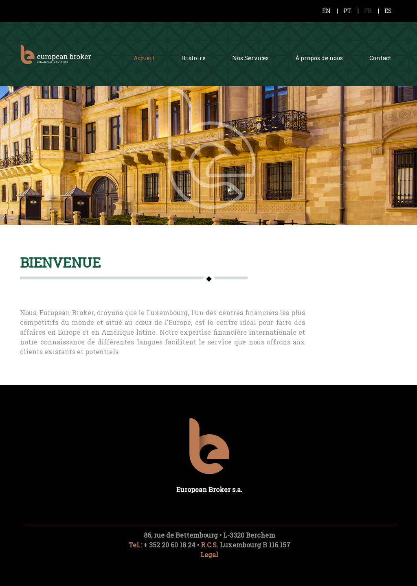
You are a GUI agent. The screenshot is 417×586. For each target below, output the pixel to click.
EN (326, 11)
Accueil (144, 58)
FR (368, 11)
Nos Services (250, 58)
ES (388, 11)
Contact (380, 58)
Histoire (193, 58)
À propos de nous (319, 58)
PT (347, 11)
